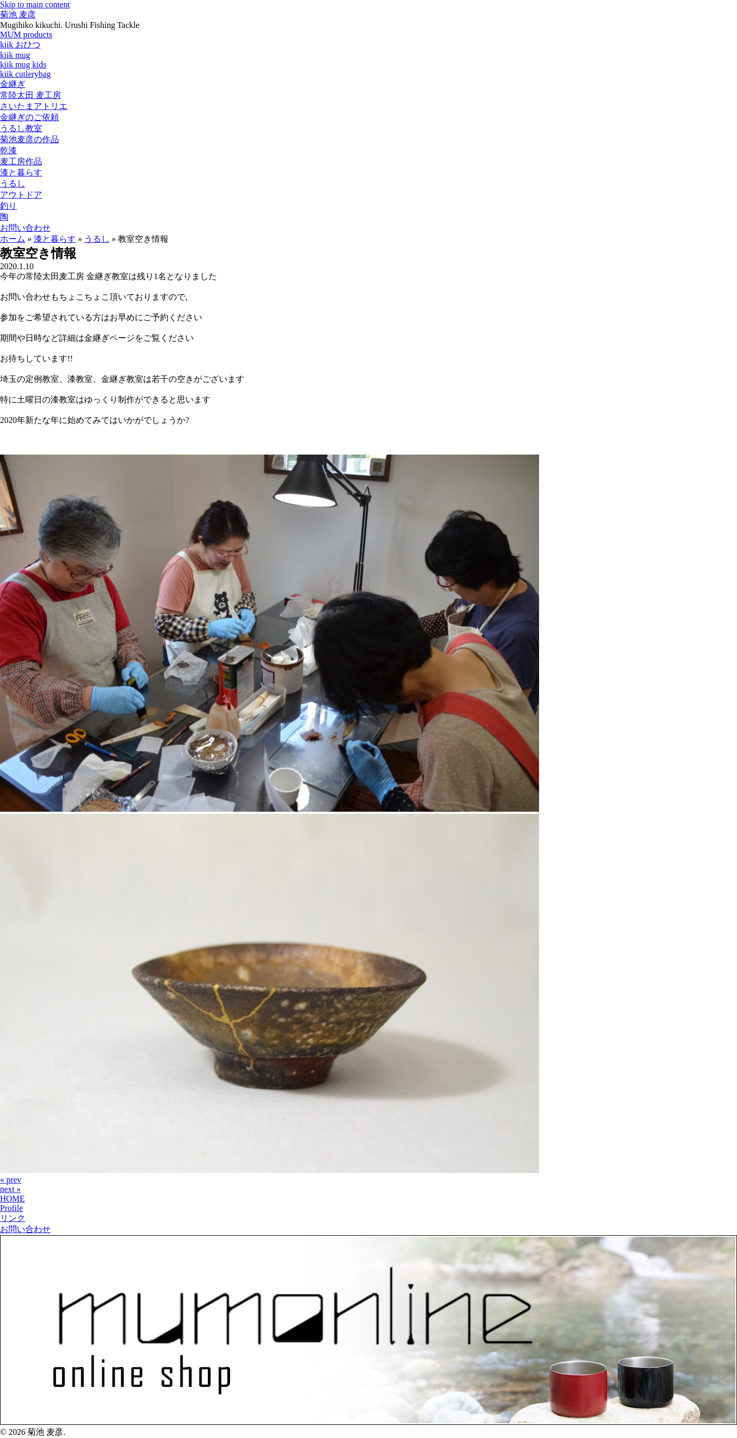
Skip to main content (35, 4)
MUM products (26, 34)
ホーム (12, 238)
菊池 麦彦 (18, 14)
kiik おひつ (20, 44)
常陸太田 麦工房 (30, 95)
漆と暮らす (21, 172)
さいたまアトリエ (33, 106)
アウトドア (21, 194)
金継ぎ (12, 84)
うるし (12, 183)
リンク (12, 1218)
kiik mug (15, 55)
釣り (8, 205)
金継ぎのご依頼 (29, 117)
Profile (11, 1208)
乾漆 (8, 150)
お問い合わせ (25, 227)
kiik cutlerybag (25, 74)
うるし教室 (21, 128)
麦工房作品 (21, 161)
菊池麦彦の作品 (29, 139)
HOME (12, 1198)
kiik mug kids (23, 64)
